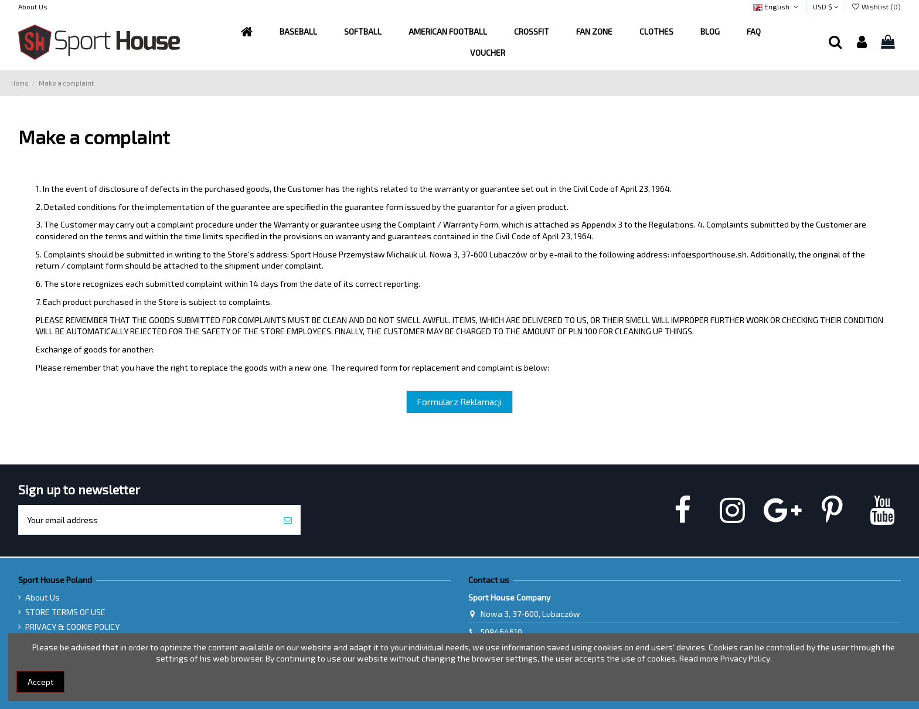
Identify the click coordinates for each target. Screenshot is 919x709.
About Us (32, 6)
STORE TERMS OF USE (65, 612)
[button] (448, 31)
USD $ (826, 6)
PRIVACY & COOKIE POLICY (72, 627)
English (776, 6)
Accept (41, 682)
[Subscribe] (287, 520)
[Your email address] (147, 520)
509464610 (501, 632)
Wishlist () (876, 6)
